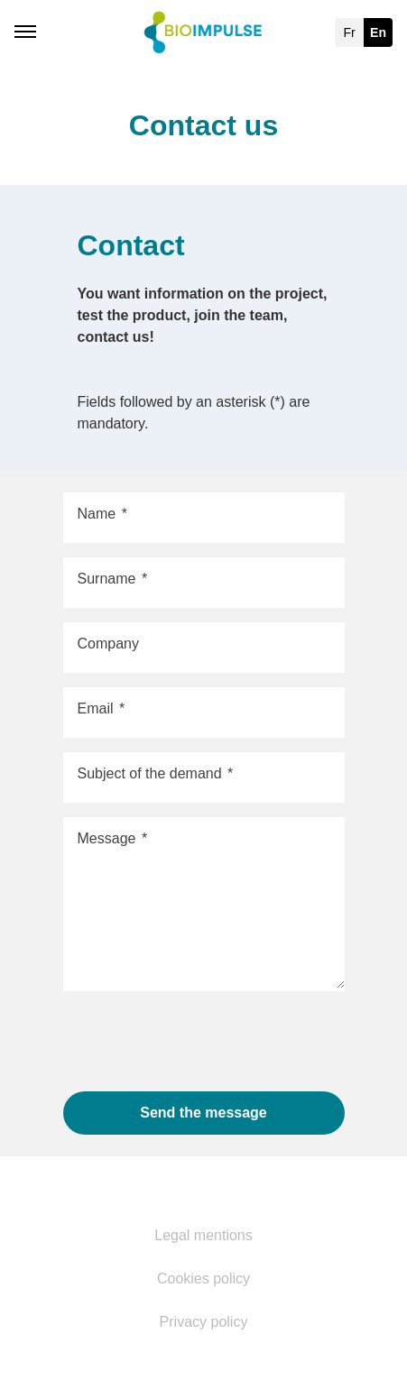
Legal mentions (203, 1235)
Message (113, 839)
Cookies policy (203, 1279)
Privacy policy (204, 1322)
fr (349, 32)
